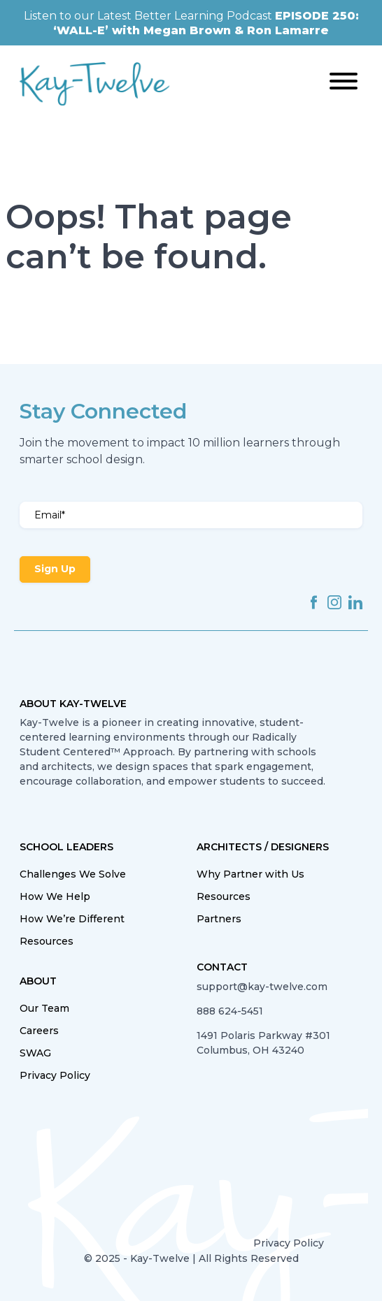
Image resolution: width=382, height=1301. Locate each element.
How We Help (55, 896)
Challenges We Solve (73, 874)
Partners (219, 919)
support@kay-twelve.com (262, 986)
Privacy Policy (55, 1075)
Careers (39, 1030)
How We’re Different (72, 919)
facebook (313, 602)
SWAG (35, 1053)
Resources (46, 941)
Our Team (44, 1008)
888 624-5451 (230, 1011)
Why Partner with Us (250, 874)
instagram (334, 602)
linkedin (355, 602)
